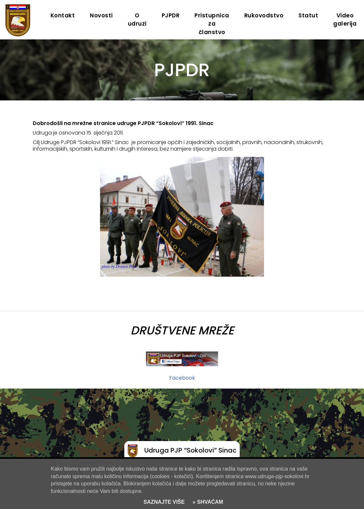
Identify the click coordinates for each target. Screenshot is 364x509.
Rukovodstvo (264, 15)
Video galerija (344, 19)
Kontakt (63, 15)
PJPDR (171, 15)
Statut (308, 15)
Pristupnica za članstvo (211, 23)
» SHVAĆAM (207, 502)
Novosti (101, 15)
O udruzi (137, 19)
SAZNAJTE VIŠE (164, 502)
